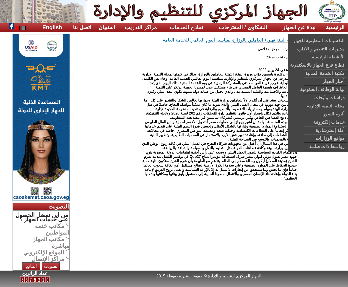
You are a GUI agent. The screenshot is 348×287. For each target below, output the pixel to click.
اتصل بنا (82, 27)
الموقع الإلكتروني (43, 252)
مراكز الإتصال (47, 259)
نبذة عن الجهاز (299, 27)
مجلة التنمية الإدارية (326, 105)
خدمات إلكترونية (329, 122)
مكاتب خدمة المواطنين (52, 229)
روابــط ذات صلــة (327, 146)
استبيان (107, 27)
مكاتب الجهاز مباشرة (51, 242)
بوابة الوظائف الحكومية (322, 89)
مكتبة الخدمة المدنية (325, 73)
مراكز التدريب (141, 27)
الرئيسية (335, 27)
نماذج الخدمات (186, 27)
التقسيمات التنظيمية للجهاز (319, 40)
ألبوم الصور (334, 113)
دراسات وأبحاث (329, 97)
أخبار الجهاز (334, 81)
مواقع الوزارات (330, 138)
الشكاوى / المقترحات (243, 27)
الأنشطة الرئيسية (328, 56)
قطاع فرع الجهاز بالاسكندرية (317, 65)
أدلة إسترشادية (330, 130)
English (52, 27)
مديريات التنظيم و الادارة (321, 48)
